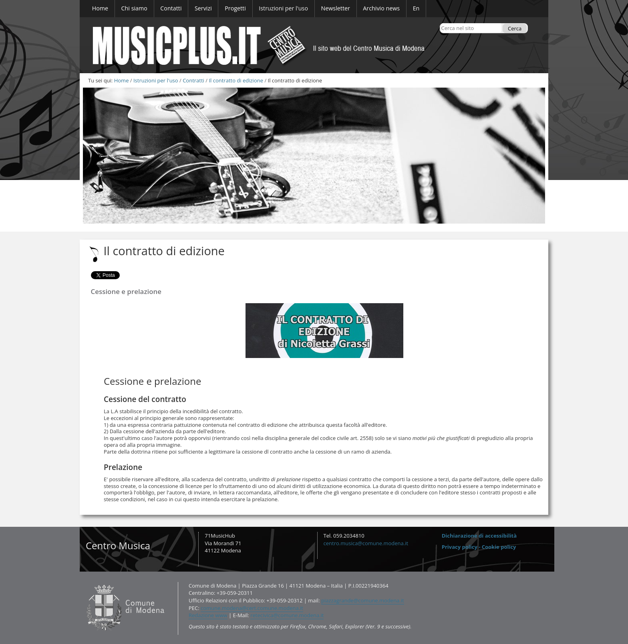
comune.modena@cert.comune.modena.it (252, 608)
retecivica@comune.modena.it (287, 615)
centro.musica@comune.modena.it (366, 543)
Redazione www (208, 615)
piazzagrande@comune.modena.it (362, 600)
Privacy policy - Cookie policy (479, 546)
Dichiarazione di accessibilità (479, 535)
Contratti (193, 80)
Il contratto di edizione (236, 80)
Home (121, 80)
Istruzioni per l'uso (155, 80)
